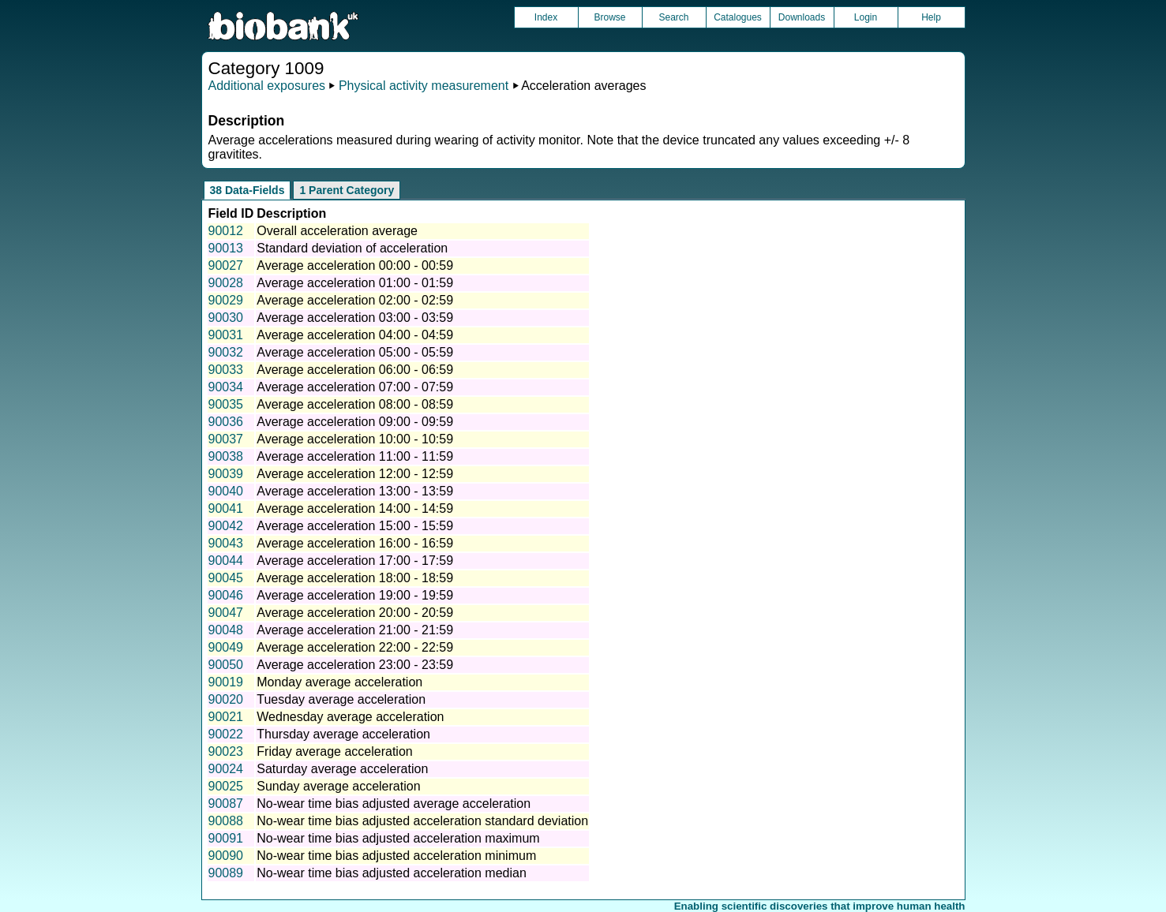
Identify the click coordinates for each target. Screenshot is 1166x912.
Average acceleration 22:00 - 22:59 (355, 647)
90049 (226, 647)
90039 (226, 473)
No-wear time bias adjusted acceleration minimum (396, 855)
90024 (226, 769)
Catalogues (738, 17)
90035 (226, 404)
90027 (226, 265)
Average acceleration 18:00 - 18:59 (355, 578)
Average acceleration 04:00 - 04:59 (355, 335)
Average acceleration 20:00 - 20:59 (355, 612)
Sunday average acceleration (338, 786)
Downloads (801, 17)
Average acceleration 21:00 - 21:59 (355, 630)
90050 (226, 664)
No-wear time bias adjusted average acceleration (394, 803)
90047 (226, 612)
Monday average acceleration (339, 682)
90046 (226, 595)
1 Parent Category (346, 190)
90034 (226, 387)
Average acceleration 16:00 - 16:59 (355, 543)
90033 (226, 369)
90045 (226, 578)
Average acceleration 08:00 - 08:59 (355, 404)
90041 (226, 508)
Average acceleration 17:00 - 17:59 (355, 560)
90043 (226, 543)
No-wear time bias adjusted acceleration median (392, 873)
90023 (226, 751)
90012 (226, 230)
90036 (226, 421)
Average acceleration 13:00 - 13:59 (355, 491)
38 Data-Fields (247, 190)
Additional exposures (267, 85)
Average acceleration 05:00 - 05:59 (355, 352)
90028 (226, 283)
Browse (609, 17)
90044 (226, 560)
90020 (226, 699)
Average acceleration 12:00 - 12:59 (355, 473)
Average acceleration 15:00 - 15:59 (355, 526)
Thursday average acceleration (343, 734)
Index (545, 17)
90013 (226, 248)
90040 (226, 491)
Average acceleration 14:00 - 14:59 (355, 508)
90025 (226, 786)
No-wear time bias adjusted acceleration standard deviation (422, 821)
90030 (226, 317)
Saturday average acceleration (342, 769)
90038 (226, 456)
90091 (226, 838)
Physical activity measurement (423, 85)
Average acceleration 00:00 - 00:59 (355, 265)
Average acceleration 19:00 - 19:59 (355, 595)
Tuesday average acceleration (341, 699)
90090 (226, 855)
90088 (226, 821)
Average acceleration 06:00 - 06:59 (355, 369)
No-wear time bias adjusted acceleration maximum (398, 838)
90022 (226, 734)
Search (673, 17)
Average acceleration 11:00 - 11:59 (355, 456)
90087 (226, 803)
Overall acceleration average (337, 230)
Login (865, 17)
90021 (226, 716)
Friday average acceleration (334, 751)
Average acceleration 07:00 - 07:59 (355, 387)
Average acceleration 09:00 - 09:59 (355, 421)
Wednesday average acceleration (350, 716)
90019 (226, 682)
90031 (226, 335)
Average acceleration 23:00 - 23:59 (355, 664)
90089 (226, 873)
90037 (226, 439)
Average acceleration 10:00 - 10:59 (355, 439)
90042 (226, 526)
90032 (226, 352)
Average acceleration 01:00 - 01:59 (355, 283)
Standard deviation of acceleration (352, 248)
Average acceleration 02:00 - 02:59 (355, 300)
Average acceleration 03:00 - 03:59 (355, 317)
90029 (226, 300)
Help (931, 17)
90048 (226, 630)
